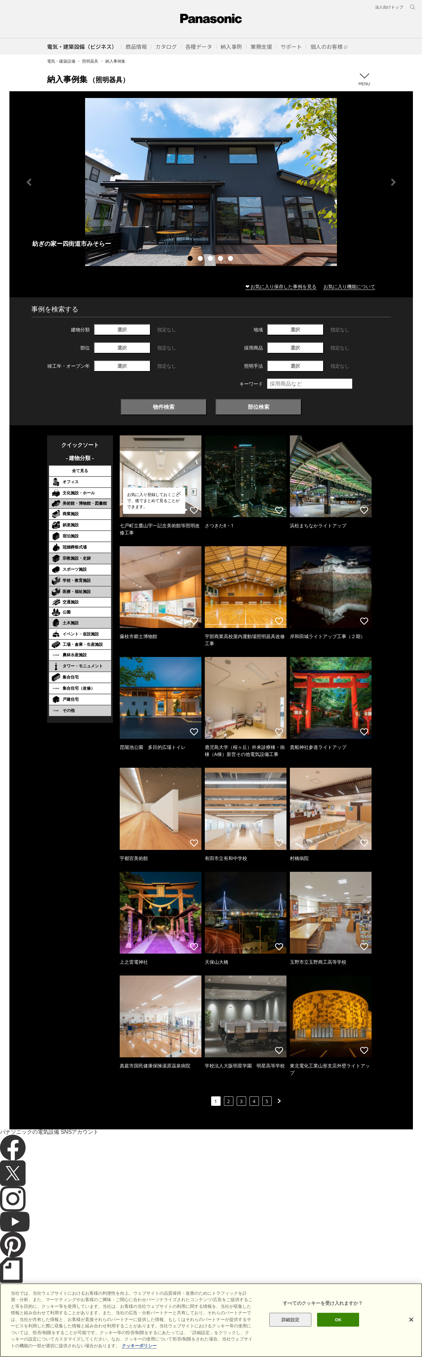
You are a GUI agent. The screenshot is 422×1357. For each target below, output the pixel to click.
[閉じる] (411, 1333)
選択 (122, 329)
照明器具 (90, 61)
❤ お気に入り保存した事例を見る (281, 286)
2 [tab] (201, 259)
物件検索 (164, 406)
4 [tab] (221, 259)
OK (338, 1333)
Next (393, 182)
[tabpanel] (211, 182)
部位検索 (258, 406)
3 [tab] (211, 259)
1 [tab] (191, 259)
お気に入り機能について (349, 286)
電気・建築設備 (61, 61)
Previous (29, 182)
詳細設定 (290, 1333)
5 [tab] (231, 259)
